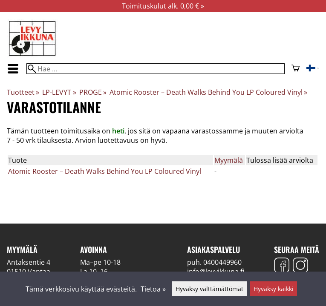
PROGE (93, 92)
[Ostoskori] (295, 69)
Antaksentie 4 (28, 262)
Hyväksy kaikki (274, 289)
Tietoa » (153, 289)
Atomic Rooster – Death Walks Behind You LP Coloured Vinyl (208, 92)
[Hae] (155, 68)
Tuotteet (23, 92)
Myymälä (228, 160)
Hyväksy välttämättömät (209, 289)
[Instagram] (300, 266)
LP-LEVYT (59, 92)
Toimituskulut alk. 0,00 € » (163, 6)
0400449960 (222, 262)
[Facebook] (281, 266)
